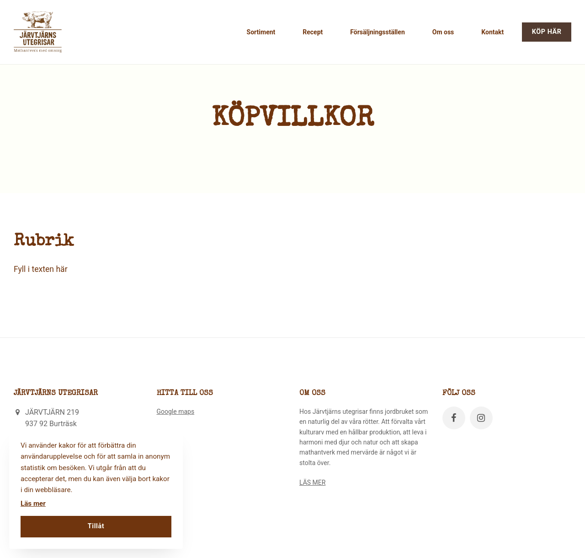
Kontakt (492, 32)
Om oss (443, 32)
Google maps (176, 411)
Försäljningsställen (377, 32)
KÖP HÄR (547, 32)
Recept (313, 32)
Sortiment (261, 32)
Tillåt (96, 526)
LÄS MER (312, 482)
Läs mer (33, 503)
